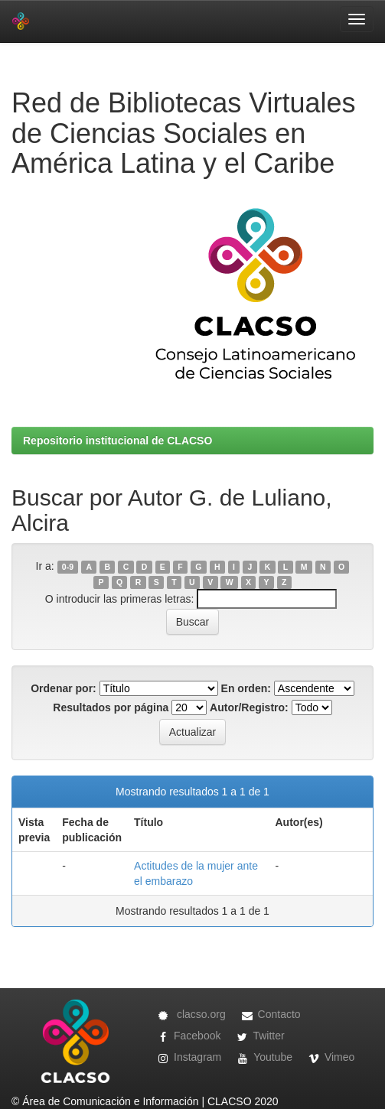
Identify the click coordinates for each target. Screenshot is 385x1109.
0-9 (67, 566)
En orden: (246, 688)
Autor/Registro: (249, 707)
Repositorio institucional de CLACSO (117, 440)
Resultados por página (110, 707)
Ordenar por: (63, 688)
